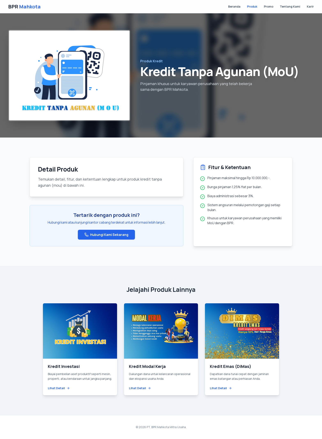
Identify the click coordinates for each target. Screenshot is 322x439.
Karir (310, 6)
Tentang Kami (290, 6)
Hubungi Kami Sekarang (106, 234)
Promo (268, 6)
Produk (252, 6)
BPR (24, 6)
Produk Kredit (151, 61)
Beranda (234, 6)
